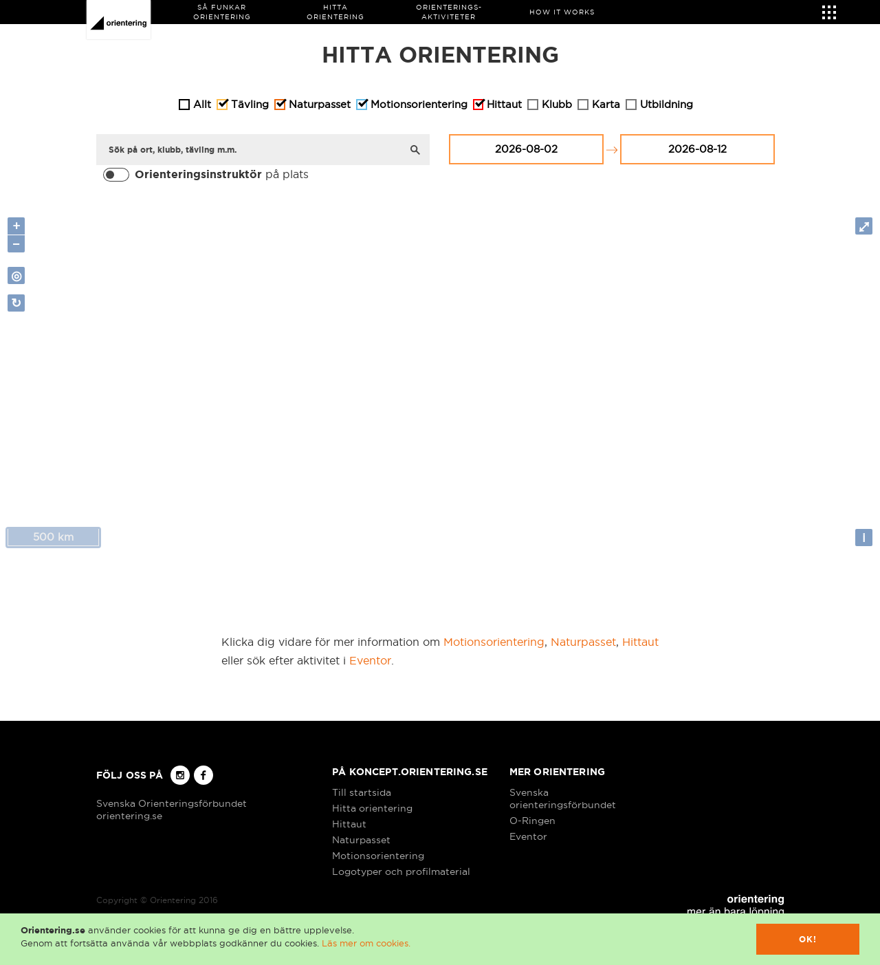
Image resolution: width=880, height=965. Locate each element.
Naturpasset (583, 642)
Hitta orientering (372, 808)
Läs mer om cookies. (366, 943)
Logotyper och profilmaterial (401, 871)
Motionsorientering (493, 642)
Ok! (808, 939)
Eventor (370, 660)
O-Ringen (532, 820)
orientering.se (129, 815)
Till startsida (361, 792)
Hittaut (640, 642)
